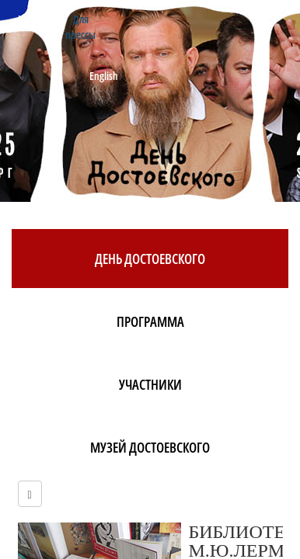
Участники (150, 384)
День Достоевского (150, 258)
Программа (150, 321)
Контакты (38, 19)
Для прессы (80, 27)
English (103, 75)
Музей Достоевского (150, 447)
